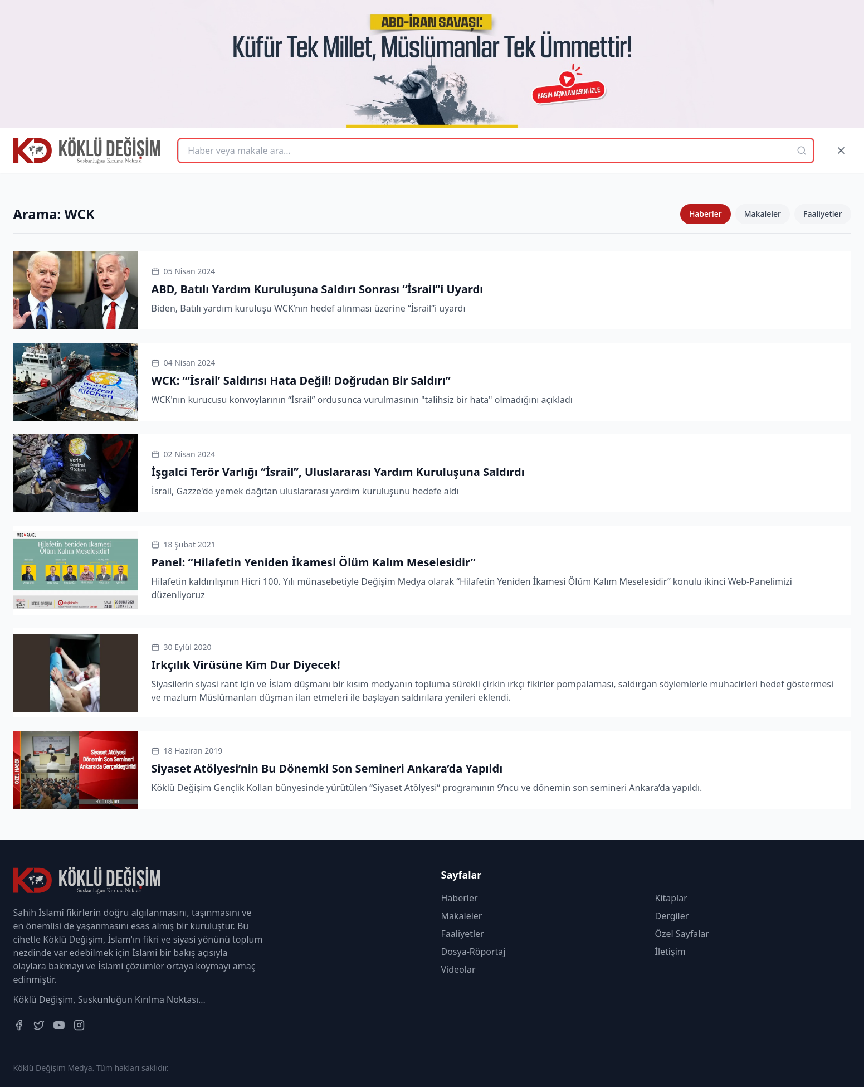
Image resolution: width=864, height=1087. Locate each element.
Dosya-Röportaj (473, 951)
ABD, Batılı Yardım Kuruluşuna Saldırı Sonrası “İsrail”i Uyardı (318, 289)
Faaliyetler (822, 213)
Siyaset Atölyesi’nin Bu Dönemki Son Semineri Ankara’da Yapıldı (327, 768)
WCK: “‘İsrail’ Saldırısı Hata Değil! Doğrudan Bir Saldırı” (301, 380)
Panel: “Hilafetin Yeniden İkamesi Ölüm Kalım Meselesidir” (314, 562)
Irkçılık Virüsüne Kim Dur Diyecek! (246, 664)
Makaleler (762, 213)
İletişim (670, 951)
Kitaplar (671, 898)
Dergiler (672, 916)
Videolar (458, 969)
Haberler (705, 213)
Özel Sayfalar (682, 934)
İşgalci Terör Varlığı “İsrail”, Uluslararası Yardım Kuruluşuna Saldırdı (338, 471)
